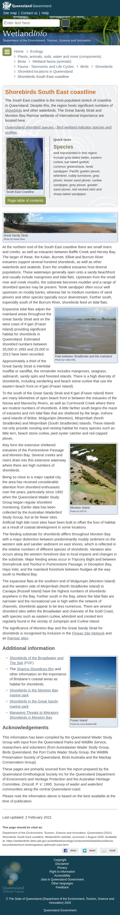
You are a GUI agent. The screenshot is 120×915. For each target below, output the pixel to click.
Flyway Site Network (88, 633)
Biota (22, 61)
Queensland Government (59, 910)
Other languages (62, 883)
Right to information (62, 872)
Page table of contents (25, 200)
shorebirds (13, 110)
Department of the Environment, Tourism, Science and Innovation (47, 40)
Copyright (60, 860)
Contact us (29, 13)
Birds (84, 67)
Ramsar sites (17, 638)
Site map (10, 13)
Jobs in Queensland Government (62, 879)
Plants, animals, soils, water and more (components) (59, 57)
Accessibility (62, 876)
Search (65, 23)
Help (45, 13)
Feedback (62, 887)
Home (19, 51)
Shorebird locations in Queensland (45, 71)
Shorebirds (104, 67)
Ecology (36, 51)
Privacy (62, 868)
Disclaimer (62, 864)
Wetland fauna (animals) (51, 61)
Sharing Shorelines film (35, 669)
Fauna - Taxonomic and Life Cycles (46, 67)
